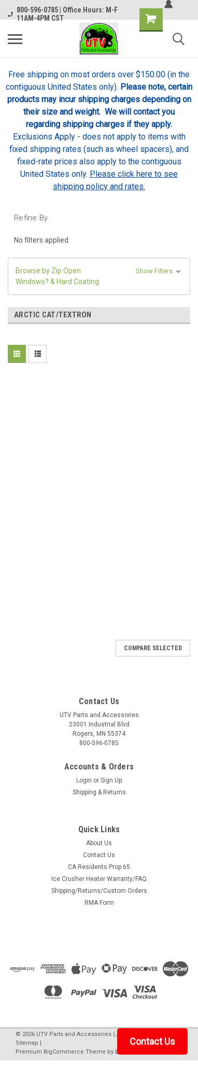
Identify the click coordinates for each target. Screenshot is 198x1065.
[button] (99, 276)
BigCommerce (64, 1051)
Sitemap (27, 1043)
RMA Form (99, 902)
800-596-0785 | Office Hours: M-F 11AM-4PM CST (63, 14)
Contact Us (99, 855)
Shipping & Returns (99, 792)
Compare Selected (153, 648)
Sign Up (111, 780)
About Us (99, 843)
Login (84, 780)
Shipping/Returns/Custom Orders (99, 890)
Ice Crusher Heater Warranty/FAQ (99, 878)
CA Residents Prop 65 (99, 867)
